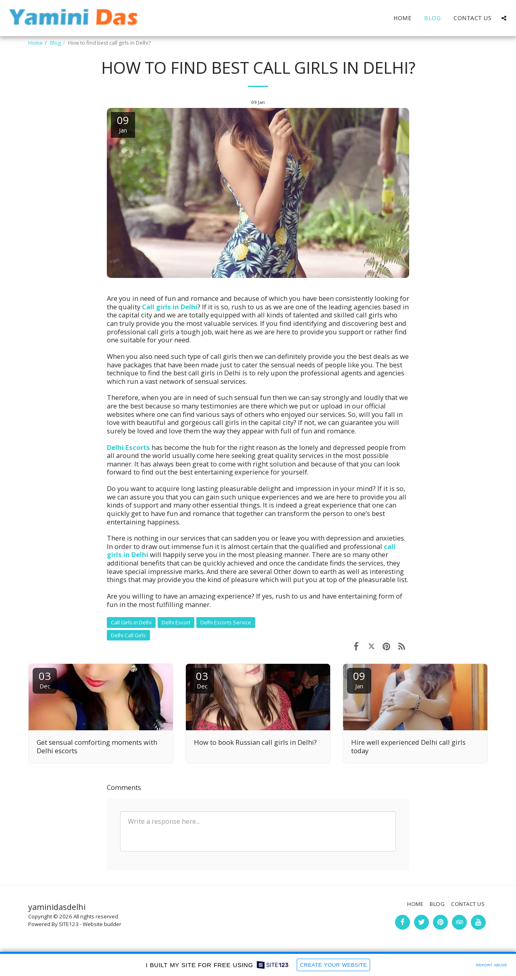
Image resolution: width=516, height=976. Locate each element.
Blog (55, 42)
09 (359, 679)
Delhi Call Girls (128, 635)
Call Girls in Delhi (131, 622)
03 (45, 679)
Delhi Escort (176, 622)
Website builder (102, 924)
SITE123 (69, 924)
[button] (504, 18)
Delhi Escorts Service (225, 622)
